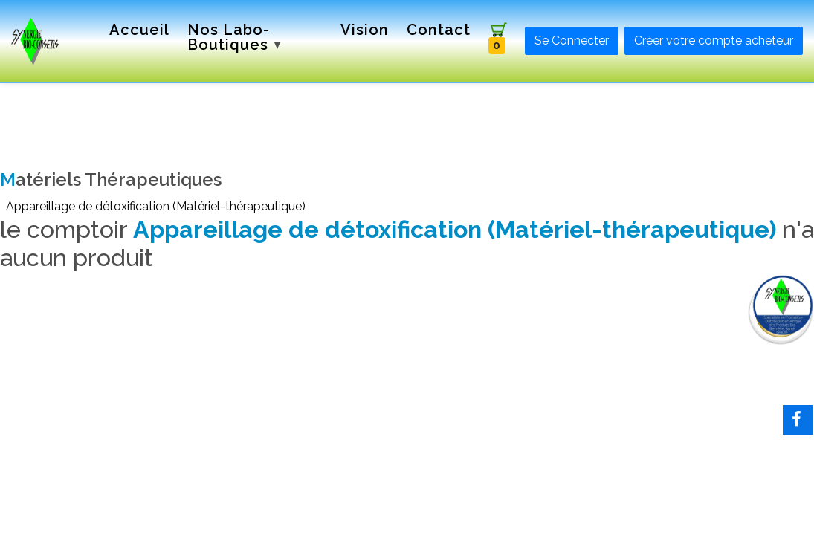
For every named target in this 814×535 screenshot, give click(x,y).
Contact (439, 30)
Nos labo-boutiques (233, 37)
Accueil (139, 30)
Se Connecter (571, 40)
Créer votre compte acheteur (713, 40)
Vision (364, 30)
